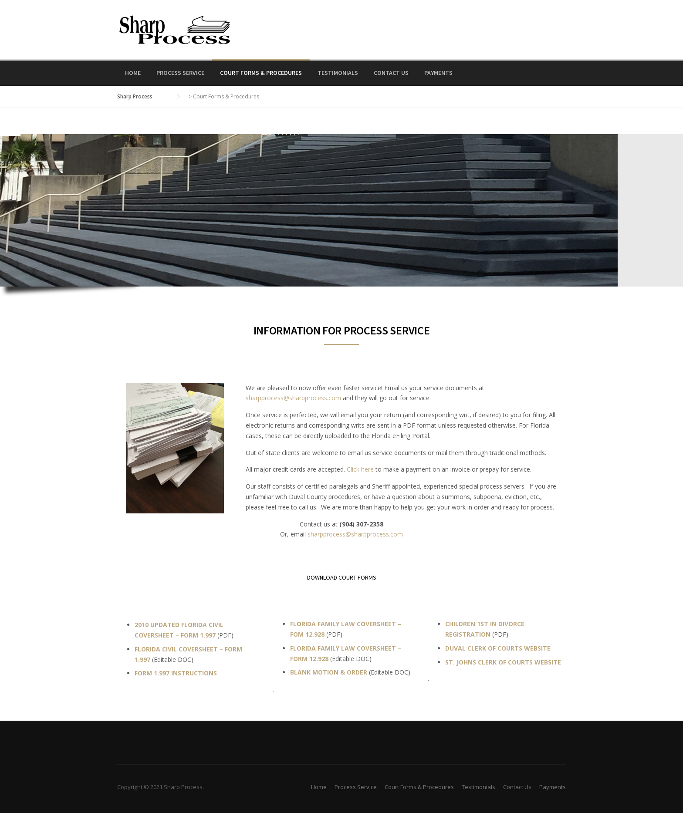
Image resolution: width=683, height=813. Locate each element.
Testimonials (338, 73)
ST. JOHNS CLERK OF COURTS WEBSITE (503, 662)
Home (133, 73)
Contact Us (391, 73)
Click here (360, 469)
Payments (438, 73)
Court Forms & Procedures (261, 73)
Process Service (180, 73)
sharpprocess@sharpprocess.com (293, 398)
